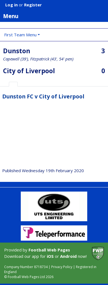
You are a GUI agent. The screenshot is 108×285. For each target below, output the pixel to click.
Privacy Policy (61, 266)
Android (68, 256)
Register (33, 4)
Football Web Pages (49, 250)
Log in (11, 4)
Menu (55, 15)
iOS (50, 256)
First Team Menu (20, 34)
